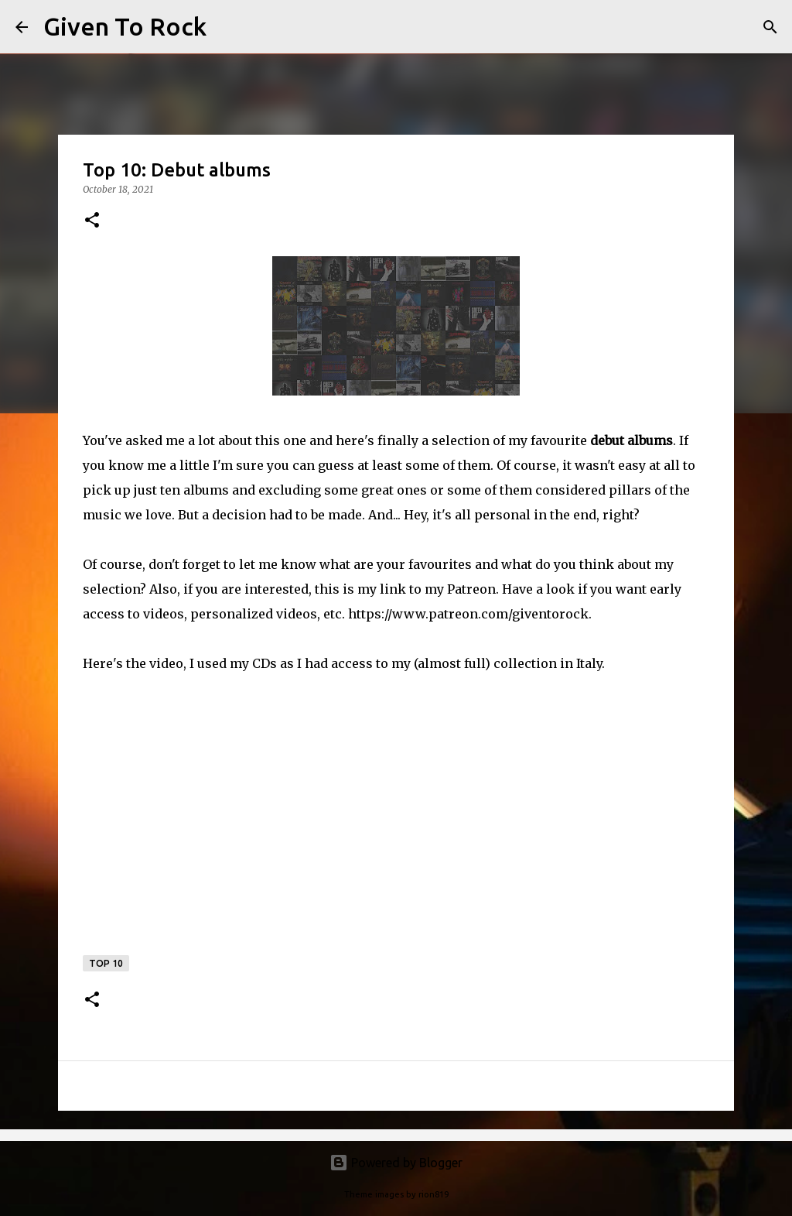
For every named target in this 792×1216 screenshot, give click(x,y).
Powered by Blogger (396, 1163)
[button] (92, 221)
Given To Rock (125, 26)
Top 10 (106, 963)
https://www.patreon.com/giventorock (468, 614)
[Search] (228, 27)
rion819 (433, 1194)
